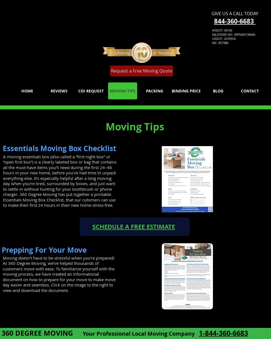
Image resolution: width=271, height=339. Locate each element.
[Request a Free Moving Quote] (141, 71)
